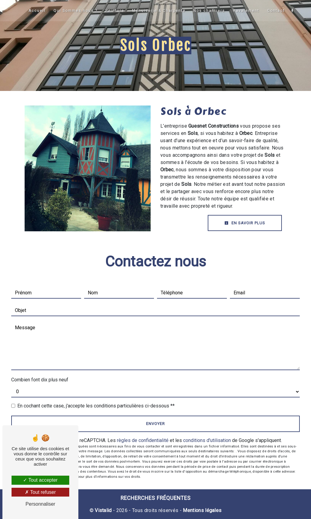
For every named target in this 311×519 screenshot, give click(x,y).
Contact (276, 10)
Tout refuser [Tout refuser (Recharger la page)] (40, 492)
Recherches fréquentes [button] (156, 498)
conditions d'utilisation (207, 440)
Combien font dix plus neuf (39, 380)
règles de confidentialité (143, 440)
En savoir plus (244, 223)
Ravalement (246, 10)
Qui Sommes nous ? (75, 10)
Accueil (37, 10)
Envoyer (155, 423)
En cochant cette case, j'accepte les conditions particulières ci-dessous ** (96, 406)
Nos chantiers (209, 10)
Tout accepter (40, 480)
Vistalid (103, 510)
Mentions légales (201, 510)
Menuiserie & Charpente (158, 10)
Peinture (114, 10)
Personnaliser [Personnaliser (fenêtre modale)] (40, 504)
